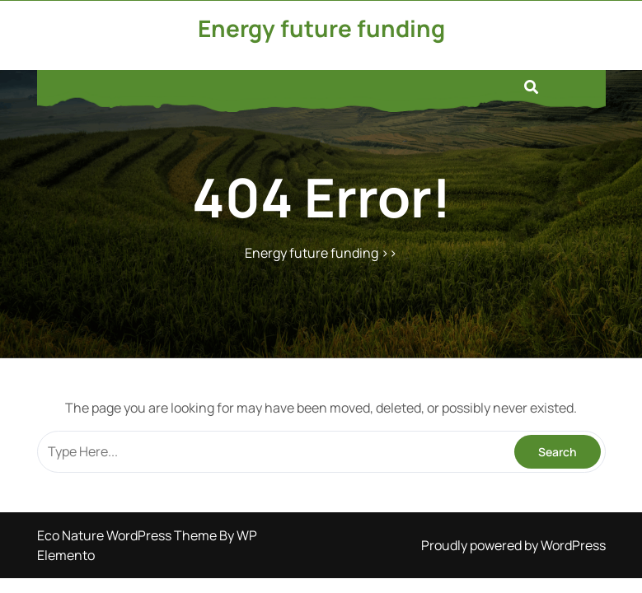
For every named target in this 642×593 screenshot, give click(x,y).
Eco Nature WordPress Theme (128, 535)
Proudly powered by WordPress (513, 545)
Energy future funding (321, 28)
